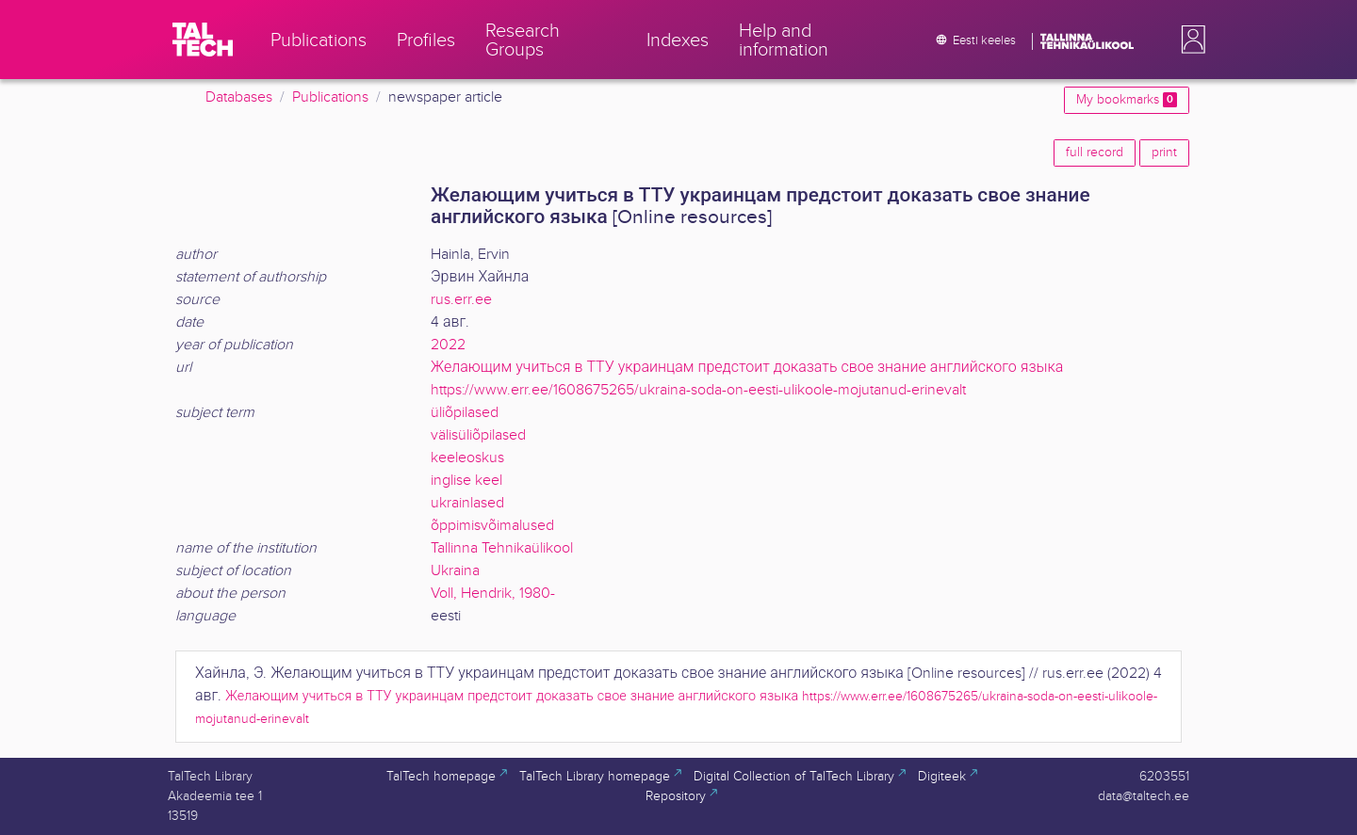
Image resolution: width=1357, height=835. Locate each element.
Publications (330, 97)
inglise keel (466, 481)
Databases (238, 97)
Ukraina (455, 571)
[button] (1189, 39)
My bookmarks (1126, 99)
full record (1094, 152)
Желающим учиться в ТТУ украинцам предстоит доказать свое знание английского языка (747, 368)
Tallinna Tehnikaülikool (502, 548)
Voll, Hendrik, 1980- (493, 593)
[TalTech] (202, 39)
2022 (448, 345)
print (1164, 152)
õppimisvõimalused (492, 526)
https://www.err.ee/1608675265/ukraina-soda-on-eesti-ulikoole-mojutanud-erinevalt (698, 390)
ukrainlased (467, 503)
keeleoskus (467, 458)
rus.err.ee (461, 300)
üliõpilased (465, 413)
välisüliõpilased (478, 435)
